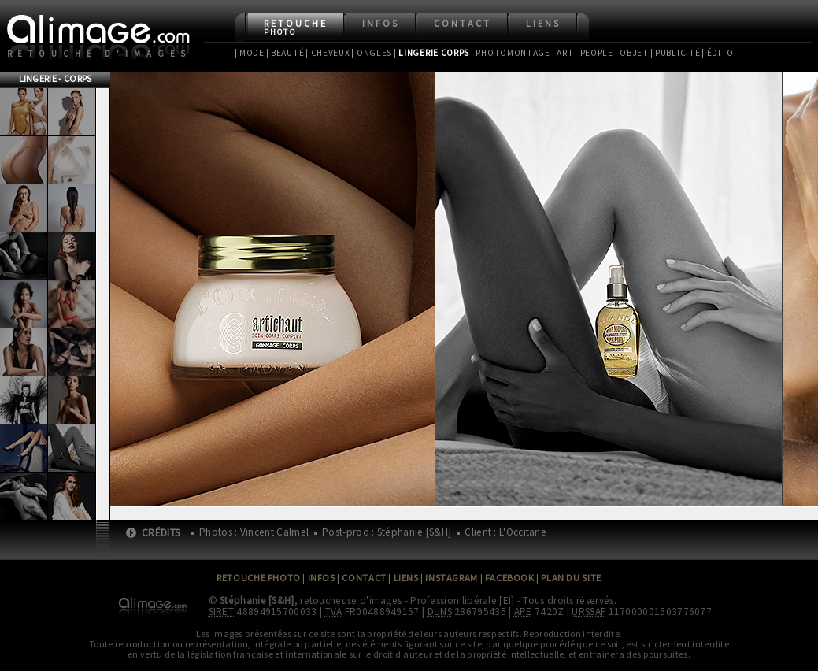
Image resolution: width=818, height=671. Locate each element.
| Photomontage (510, 52)
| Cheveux (327, 52)
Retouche (296, 27)
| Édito (717, 52)
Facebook (510, 578)
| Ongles (371, 52)
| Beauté (285, 52)
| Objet (632, 52)
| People (594, 52)
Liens (543, 23)
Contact (462, 23)
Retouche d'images (99, 53)
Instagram (451, 578)
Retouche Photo (259, 578)
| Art (562, 52)
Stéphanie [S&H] (257, 600)
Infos (380, 23)
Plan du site (571, 578)
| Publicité (675, 52)
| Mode (250, 52)
